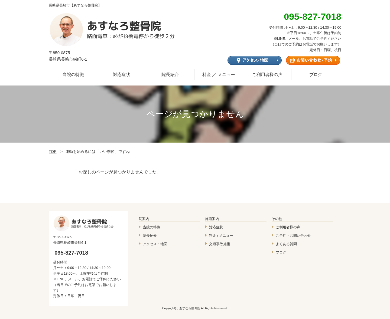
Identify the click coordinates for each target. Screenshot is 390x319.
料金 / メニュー (221, 236)
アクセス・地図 (155, 244)
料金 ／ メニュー (218, 74)
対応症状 (121, 74)
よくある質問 (286, 244)
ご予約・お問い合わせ (293, 236)
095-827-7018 (71, 253)
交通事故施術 (219, 244)
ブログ (315, 74)
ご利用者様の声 (267, 74)
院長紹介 (170, 74)
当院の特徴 (73, 74)
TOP (53, 151)
